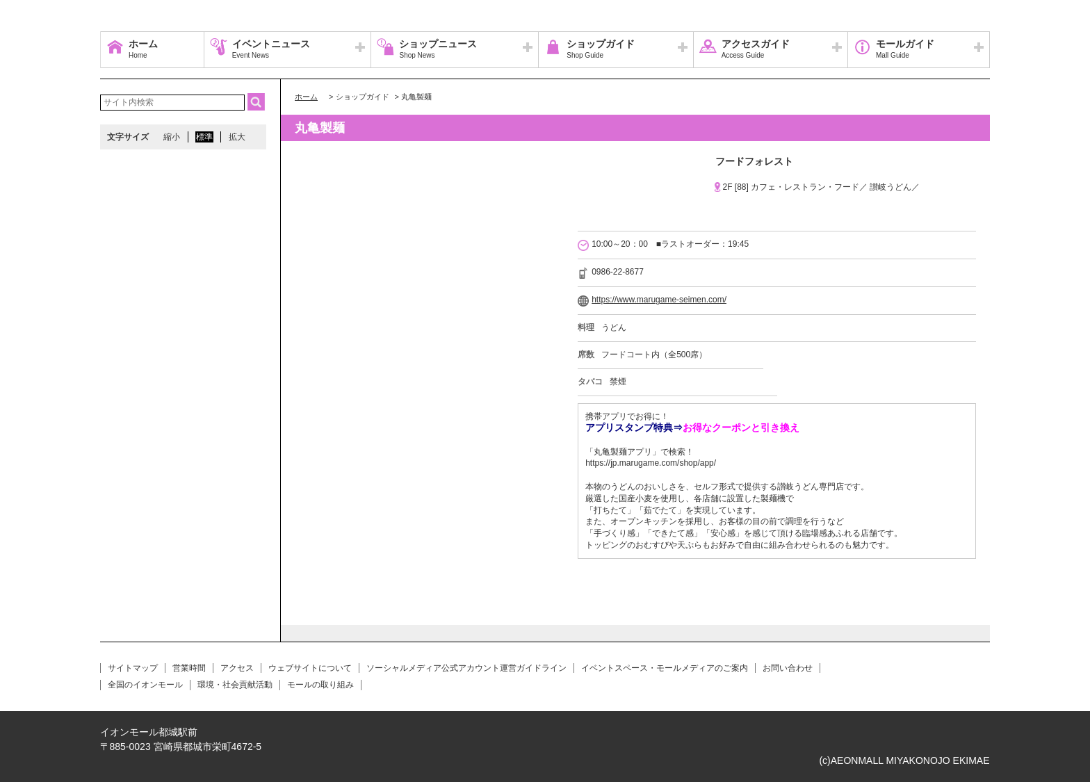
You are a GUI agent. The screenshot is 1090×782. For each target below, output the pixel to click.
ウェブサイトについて (310, 668)
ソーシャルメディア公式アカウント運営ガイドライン (466, 668)
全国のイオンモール (145, 685)
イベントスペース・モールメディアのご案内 (664, 668)
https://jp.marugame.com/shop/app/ (650, 463)
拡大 (237, 137)
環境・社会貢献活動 (234, 685)
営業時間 (189, 668)
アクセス (237, 668)
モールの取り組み (320, 685)
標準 (204, 137)
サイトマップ (133, 668)
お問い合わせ (788, 668)
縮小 (171, 137)
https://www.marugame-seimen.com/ (659, 299)
